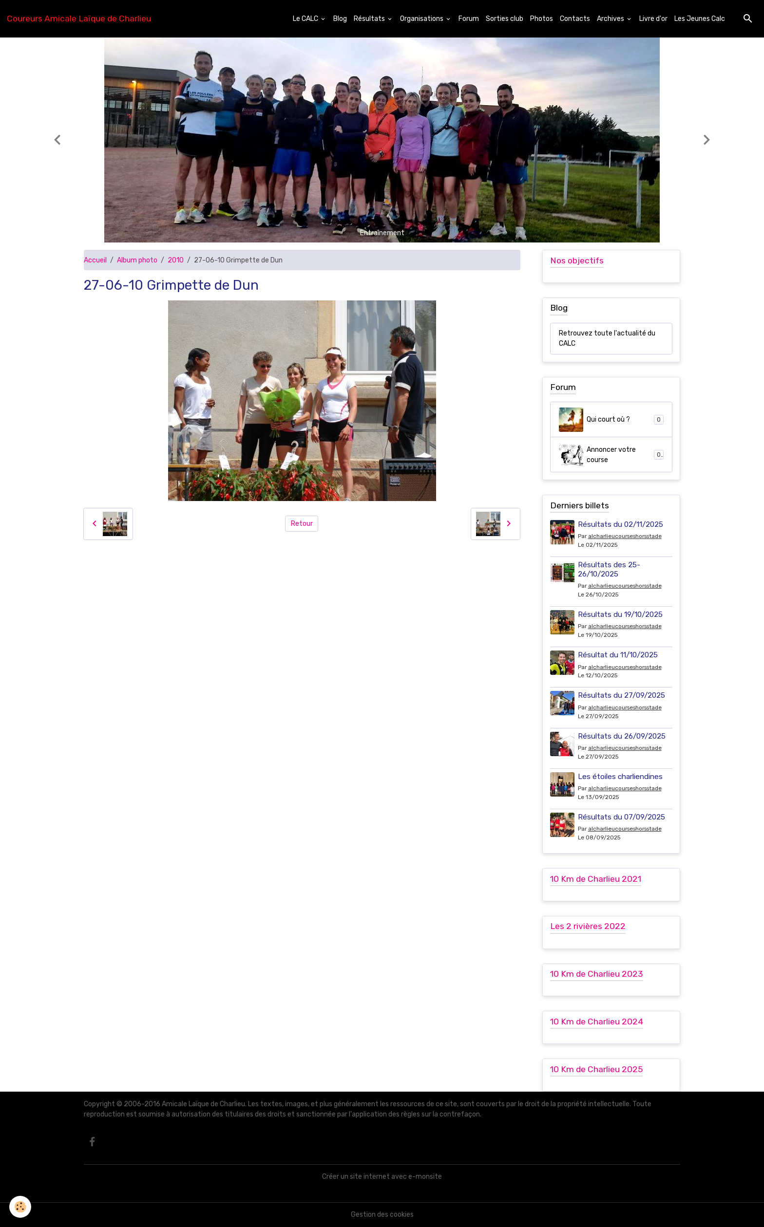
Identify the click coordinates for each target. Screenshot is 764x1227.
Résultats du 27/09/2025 (621, 695)
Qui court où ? (611, 420)
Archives (611, 19)
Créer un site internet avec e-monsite (382, 1176)
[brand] (79, 18)
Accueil (95, 260)
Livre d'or (653, 19)
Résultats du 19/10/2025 (620, 614)
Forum (468, 19)
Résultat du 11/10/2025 (618, 655)
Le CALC (306, 19)
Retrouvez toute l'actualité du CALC (607, 338)
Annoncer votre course (611, 455)
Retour (302, 524)
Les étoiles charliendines (620, 776)
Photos (541, 19)
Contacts (575, 19)
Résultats (370, 19)
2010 (176, 260)
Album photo (137, 260)
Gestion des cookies (382, 1214)
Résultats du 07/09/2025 (621, 817)
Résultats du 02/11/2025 (620, 524)
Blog (340, 19)
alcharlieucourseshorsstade (625, 536)
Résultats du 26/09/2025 (622, 736)
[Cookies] (21, 1207)
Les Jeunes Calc (699, 19)
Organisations (422, 19)
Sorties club (504, 19)
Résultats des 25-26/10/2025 (609, 569)
